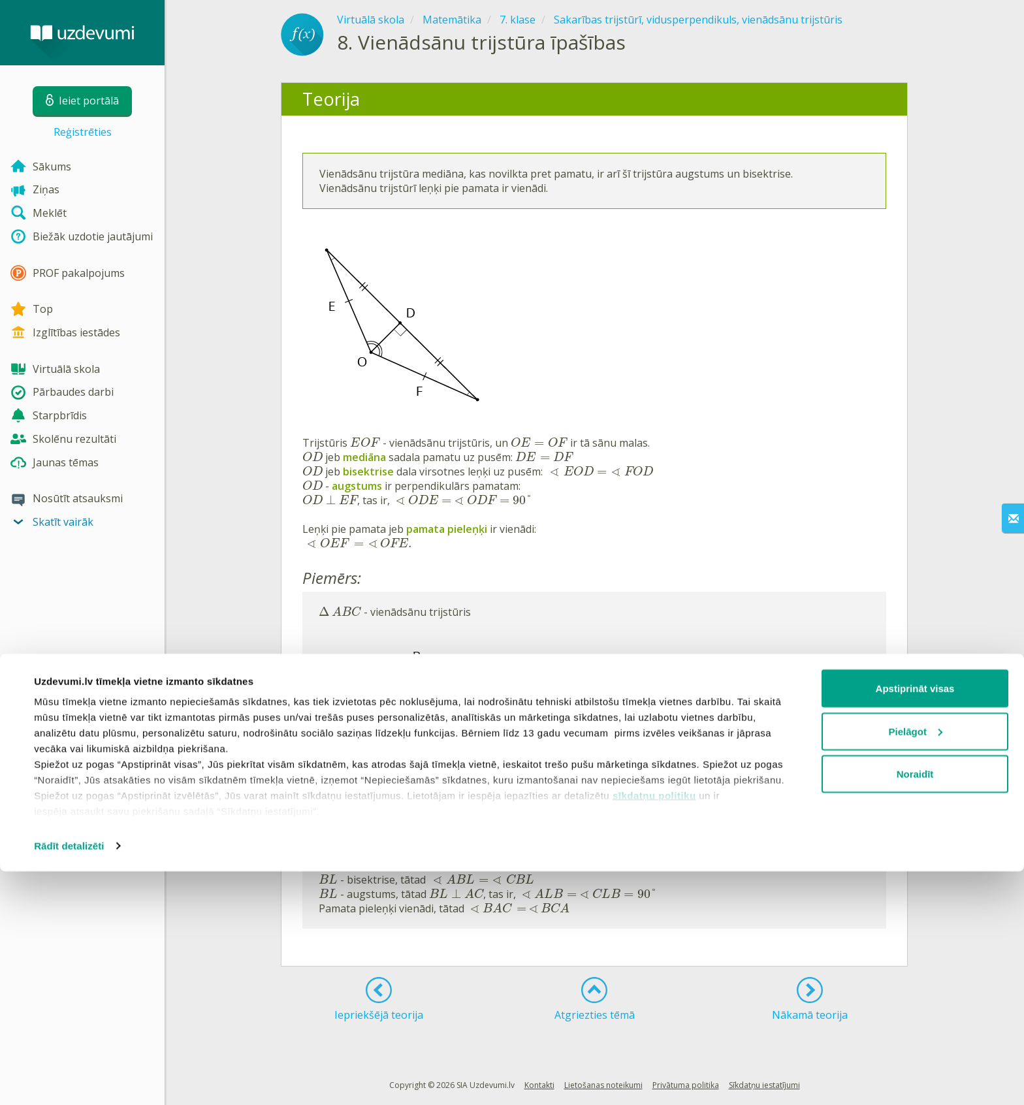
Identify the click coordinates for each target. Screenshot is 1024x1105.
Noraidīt (915, 1007)
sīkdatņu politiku (654, 1028)
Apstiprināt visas (915, 921)
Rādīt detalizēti (69, 1079)
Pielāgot (915, 964)
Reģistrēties (83, 131)
